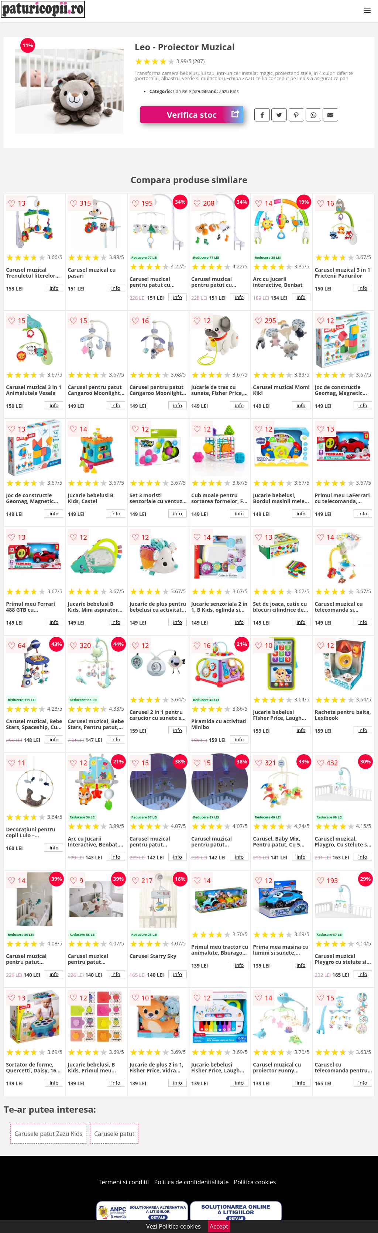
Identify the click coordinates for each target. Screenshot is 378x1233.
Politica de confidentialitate (191, 1182)
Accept (219, 1226)
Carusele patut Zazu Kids (48, 1134)
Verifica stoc (205, 114)
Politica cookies (255, 1182)
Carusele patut (114, 1134)
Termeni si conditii (124, 1182)
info (53, 288)
